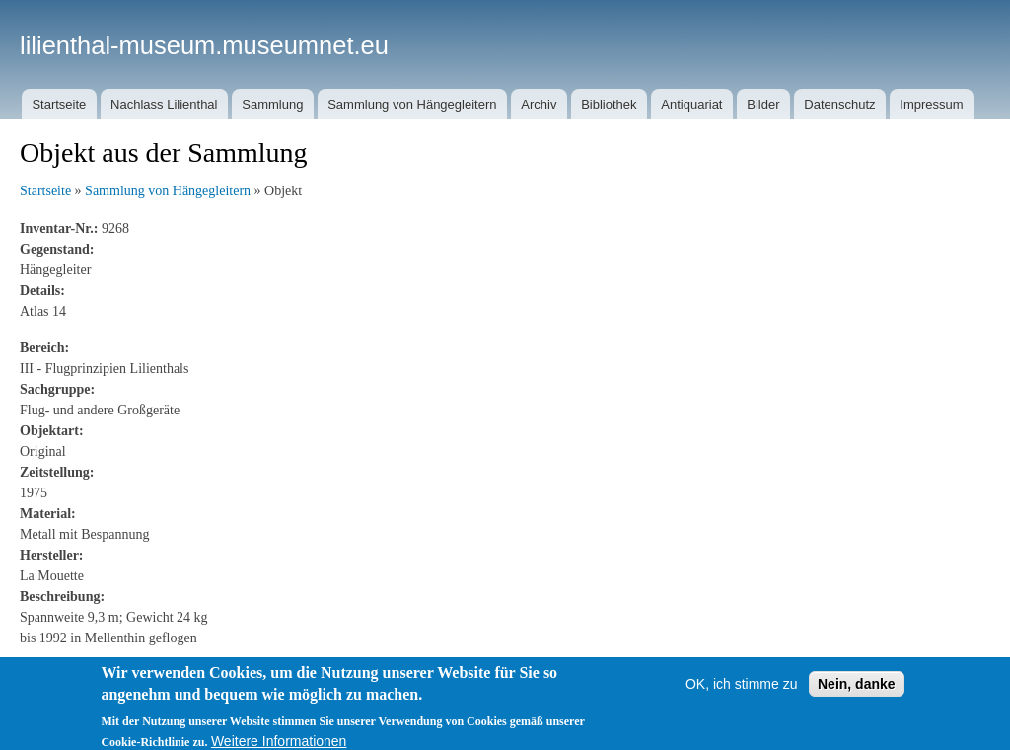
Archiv (538, 104)
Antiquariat (691, 104)
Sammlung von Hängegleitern (411, 104)
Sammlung (272, 104)
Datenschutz (839, 104)
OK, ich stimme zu (741, 691)
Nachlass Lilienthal (163, 104)
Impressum (931, 104)
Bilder (763, 104)
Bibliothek (608, 104)
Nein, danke (857, 691)
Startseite (59, 104)
